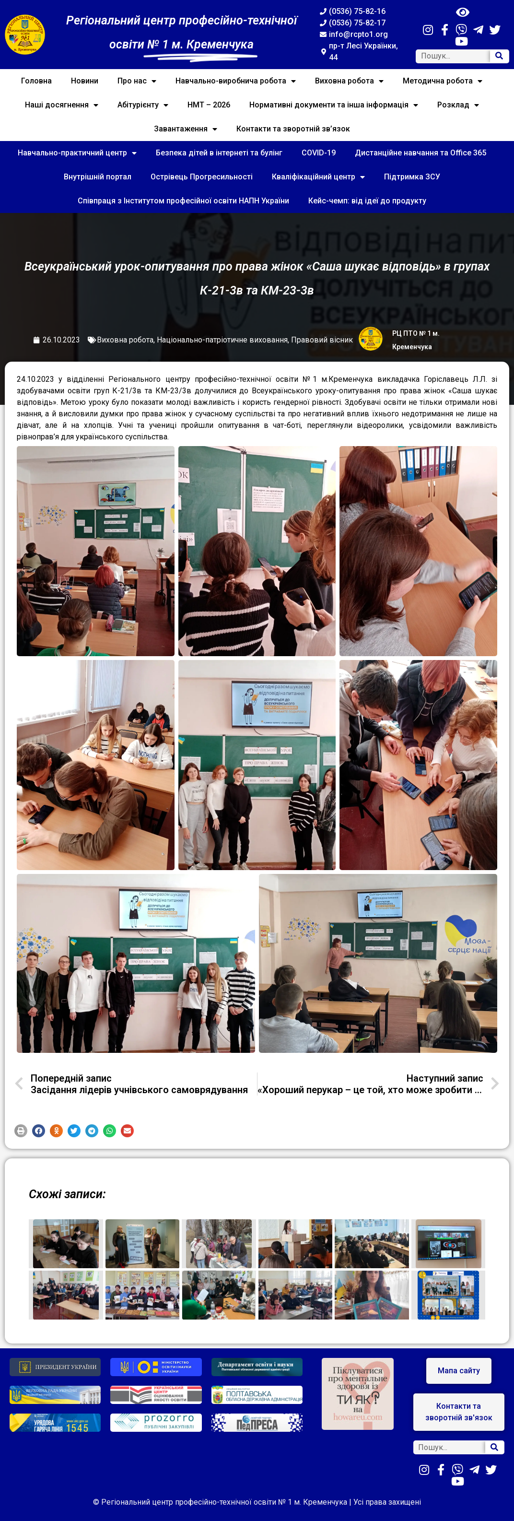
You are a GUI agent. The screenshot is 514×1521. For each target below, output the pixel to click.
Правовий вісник (322, 339)
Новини (84, 80)
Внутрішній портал (97, 176)
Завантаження (185, 129)
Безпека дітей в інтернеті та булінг (219, 152)
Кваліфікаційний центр (318, 177)
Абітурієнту (142, 105)
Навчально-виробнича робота (235, 81)
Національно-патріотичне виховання (222, 339)
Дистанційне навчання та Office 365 (420, 152)
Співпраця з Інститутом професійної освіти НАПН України (183, 200)
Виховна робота (349, 81)
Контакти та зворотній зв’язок (293, 128)
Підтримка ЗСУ (412, 176)
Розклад (458, 105)
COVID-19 (319, 152)
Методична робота (442, 81)
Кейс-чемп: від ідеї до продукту (367, 200)
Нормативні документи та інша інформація (333, 105)
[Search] (499, 56)
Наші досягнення (61, 105)
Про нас (136, 81)
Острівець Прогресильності (202, 176)
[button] (20, 1130)
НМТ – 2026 (208, 104)
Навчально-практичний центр (77, 153)
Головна (36, 80)
